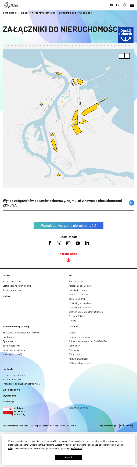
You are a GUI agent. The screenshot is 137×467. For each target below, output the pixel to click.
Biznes (7, 275)
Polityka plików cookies (80, 363)
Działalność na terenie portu (17, 285)
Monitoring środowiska (79, 303)
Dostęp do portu (76, 298)
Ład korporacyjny (11, 345)
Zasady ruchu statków (79, 307)
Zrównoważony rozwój (16, 326)
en (118, 5)
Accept (68, 457)
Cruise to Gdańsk (77, 316)
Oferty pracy (74, 354)
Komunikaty (74, 345)
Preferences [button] (76, 448)
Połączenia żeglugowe (79, 285)
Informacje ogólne (12, 281)
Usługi (6, 295)
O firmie (73, 326)
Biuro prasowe (11, 389)
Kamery (72, 320)
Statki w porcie (75, 281)
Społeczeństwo (10, 341)
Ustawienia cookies (78, 407)
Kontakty (8, 368)
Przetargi (8, 401)
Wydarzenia (9, 395)
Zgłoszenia (74, 350)
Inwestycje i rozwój (77, 290)
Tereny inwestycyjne (13, 290)
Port (71, 275)
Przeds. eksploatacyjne (14, 375)
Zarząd (71, 332)
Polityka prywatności (78, 358)
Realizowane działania (14, 350)
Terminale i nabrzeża (78, 294)
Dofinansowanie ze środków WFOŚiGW (87, 341)
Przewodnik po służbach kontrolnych (21, 383)
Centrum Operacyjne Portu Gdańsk (85, 311)
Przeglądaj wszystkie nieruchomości (68, 225)
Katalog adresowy (12, 379)
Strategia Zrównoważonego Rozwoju (21, 332)
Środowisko (9, 337)
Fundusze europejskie (79, 337)
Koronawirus (68, 254)
